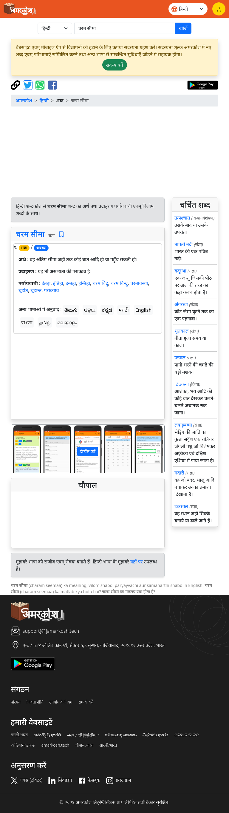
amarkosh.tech (55, 745)
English (143, 310)
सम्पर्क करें (85, 702)
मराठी (124, 310)
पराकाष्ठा (51, 290)
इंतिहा (58, 283)
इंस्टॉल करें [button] (88, 451)
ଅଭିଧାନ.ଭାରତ (186, 735)
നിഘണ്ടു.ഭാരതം (121, 735)
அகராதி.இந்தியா (83, 735)
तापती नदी (183, 244)
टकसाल (181, 506)
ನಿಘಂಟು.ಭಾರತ (155, 735)
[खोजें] (124, 28)
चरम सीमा (30, 234)
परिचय (16, 702)
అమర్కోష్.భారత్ (47, 735)
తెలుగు (71, 310)
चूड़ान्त (35, 290)
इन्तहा (71, 283)
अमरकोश (24, 100)
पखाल (179, 357)
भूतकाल (181, 331)
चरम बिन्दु (119, 283)
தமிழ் (45, 322)
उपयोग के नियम (60, 702)
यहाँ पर (136, 561)
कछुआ (180, 270)
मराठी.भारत (19, 735)
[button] (22, 449)
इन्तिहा (84, 283)
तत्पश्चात (182, 217)
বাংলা (27, 322)
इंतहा (46, 283)
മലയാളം (67, 322)
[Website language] (188, 9)
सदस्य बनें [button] (114, 65)
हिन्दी (44, 100)
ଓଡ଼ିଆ (89, 310)
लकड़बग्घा (183, 425)
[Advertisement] (114, 153)
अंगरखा (181, 304)
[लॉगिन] (218, 8)
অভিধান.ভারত (23, 745)
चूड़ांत (23, 290)
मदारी (179, 472)
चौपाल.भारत (84, 745)
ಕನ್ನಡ (107, 310)
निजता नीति (35, 702)
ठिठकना (181, 384)
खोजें (183, 28)
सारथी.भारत (108, 745)
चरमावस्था (139, 283)
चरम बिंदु (100, 283)
